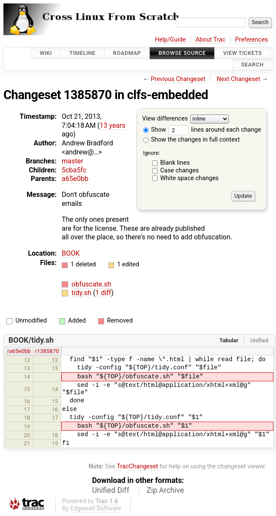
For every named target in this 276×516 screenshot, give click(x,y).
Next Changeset (238, 79)
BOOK (71, 253)
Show (154, 129)
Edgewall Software (95, 508)
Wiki (45, 53)
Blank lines (175, 162)
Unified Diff (110, 490)
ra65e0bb (18, 351)
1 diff (103, 293)
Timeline (82, 53)
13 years (113, 125)
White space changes (189, 178)
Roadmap (127, 53)
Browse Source (182, 53)
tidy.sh (82, 293)
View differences (165, 118)
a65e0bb (75, 179)
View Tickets (242, 53)
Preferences (251, 39)
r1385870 (47, 351)
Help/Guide (170, 39)
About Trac (210, 39)
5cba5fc (74, 170)
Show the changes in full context (191, 139)
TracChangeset (137, 466)
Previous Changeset (178, 79)
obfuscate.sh (91, 284)
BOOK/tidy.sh (31, 340)
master (72, 161)
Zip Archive (165, 490)
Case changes (179, 170)
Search (252, 65)
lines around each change (214, 129)
